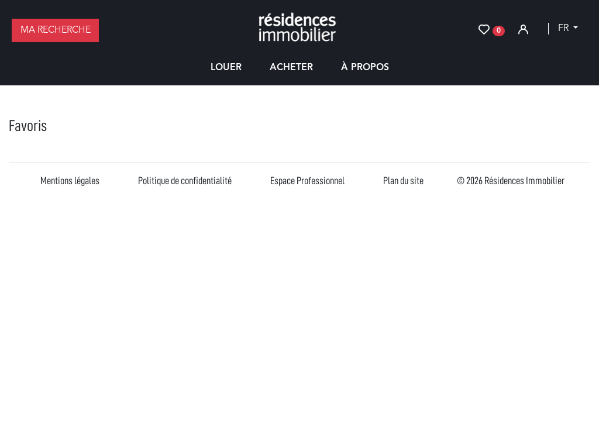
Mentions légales (69, 180)
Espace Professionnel (307, 180)
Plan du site (403, 180)
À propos (365, 68)
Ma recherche (55, 30)
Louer (226, 68)
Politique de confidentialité (185, 180)
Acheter (291, 68)
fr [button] (564, 28)
